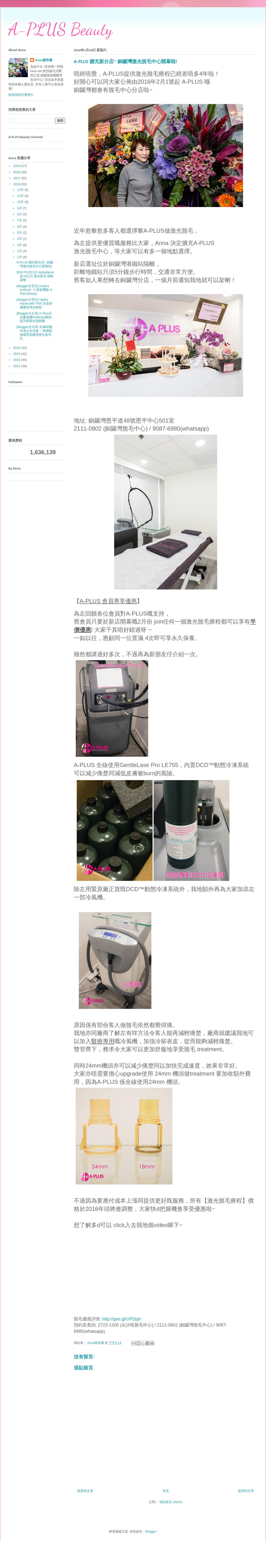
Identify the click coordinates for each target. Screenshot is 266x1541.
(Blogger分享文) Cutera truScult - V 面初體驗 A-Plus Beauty (34, 289)
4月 (20, 238)
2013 (17, 360)
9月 (20, 208)
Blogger (150, 1531)
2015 (17, 348)
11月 (21, 196)
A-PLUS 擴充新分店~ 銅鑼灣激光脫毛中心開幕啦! (34, 264)
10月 (21, 202)
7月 (20, 220)
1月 (20, 257)
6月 (20, 226)
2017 (17, 178)
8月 (20, 214)
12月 (21, 190)
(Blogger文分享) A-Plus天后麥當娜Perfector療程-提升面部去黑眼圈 (34, 317)
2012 (17, 366)
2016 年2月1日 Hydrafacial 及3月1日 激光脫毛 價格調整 (35, 276)
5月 (20, 232)
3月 (20, 245)
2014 (17, 354)
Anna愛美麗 (43, 60)
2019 (17, 166)
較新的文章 (85, 1491)
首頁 (166, 1491)
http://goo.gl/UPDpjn (121, 1319)
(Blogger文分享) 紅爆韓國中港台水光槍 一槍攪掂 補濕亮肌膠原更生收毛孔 (34, 332)
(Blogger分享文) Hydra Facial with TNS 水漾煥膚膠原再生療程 (34, 303)
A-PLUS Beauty (60, 29)
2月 (20, 251)
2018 (17, 172)
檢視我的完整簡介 (21, 95)
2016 (17, 184)
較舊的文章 (246, 1491)
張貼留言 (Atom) (170, 1502)
